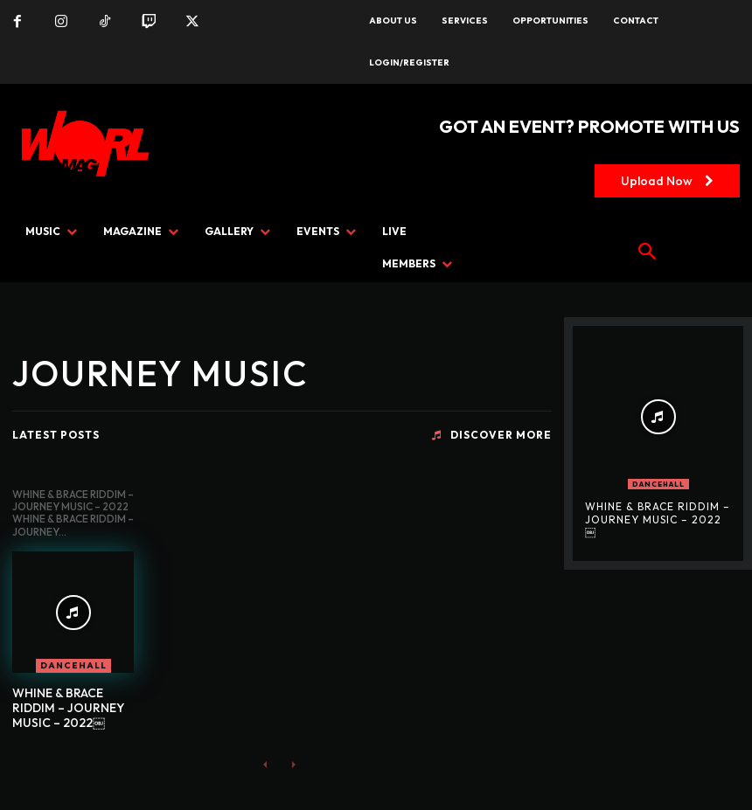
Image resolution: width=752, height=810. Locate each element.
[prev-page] (265, 764)
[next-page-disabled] (293, 764)
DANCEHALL (73, 665)
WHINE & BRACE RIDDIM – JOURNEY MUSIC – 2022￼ (68, 707)
